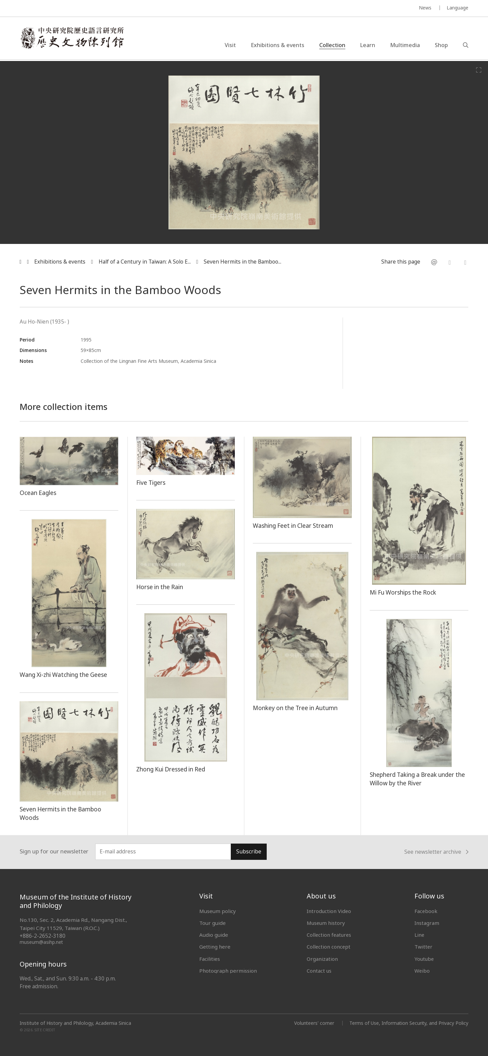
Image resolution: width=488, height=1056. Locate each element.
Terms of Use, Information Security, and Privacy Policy (408, 1023)
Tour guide (212, 922)
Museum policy (217, 911)
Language (457, 7)
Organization (322, 958)
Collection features (329, 934)
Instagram (426, 922)
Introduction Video (329, 911)
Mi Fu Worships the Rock (404, 592)
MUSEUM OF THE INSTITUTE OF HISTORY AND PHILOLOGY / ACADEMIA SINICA (87, 9)
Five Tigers (151, 482)
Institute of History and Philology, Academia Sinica (75, 1023)
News (425, 7)
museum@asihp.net (41, 942)
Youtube (424, 958)
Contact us (319, 970)
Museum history (326, 922)
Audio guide (213, 934)
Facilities (209, 958)
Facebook (426, 911)
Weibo (422, 970)
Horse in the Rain (160, 587)
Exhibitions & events (277, 45)
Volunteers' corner (313, 1023)
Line (419, 934)
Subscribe (248, 851)
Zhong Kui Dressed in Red (171, 769)
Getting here (214, 946)
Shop (441, 45)
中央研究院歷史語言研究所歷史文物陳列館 (73, 38)
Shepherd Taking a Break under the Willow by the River (419, 778)
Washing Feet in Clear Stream (294, 525)
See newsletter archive (436, 851)
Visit (230, 45)
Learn (367, 45)
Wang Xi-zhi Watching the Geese (64, 674)
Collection (332, 45)
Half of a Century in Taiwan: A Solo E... (145, 261)
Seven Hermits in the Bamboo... (242, 261)
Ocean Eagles (38, 493)
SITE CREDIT (45, 1029)
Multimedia (405, 45)
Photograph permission (228, 970)
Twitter (423, 946)
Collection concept (329, 946)
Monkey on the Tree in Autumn (296, 708)
